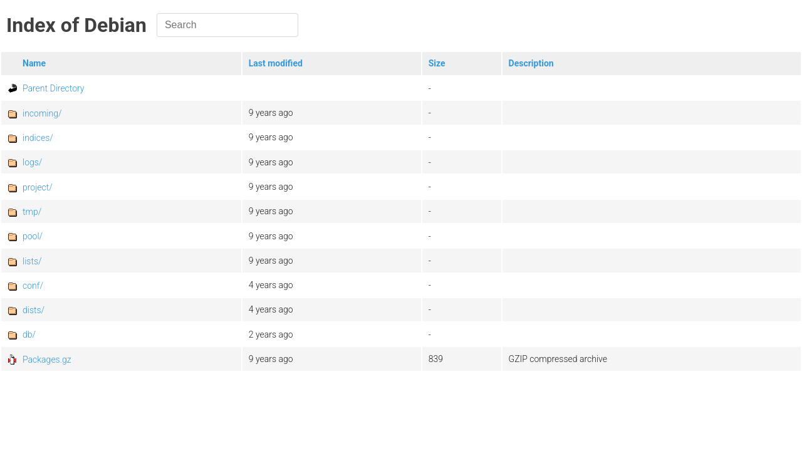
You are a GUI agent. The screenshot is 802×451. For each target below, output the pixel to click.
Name (34, 63)
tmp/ (32, 212)
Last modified (276, 63)
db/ (29, 334)
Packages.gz (47, 360)
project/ (38, 187)
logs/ (32, 162)
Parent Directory (54, 88)
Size (437, 63)
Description (531, 63)
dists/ (33, 310)
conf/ (33, 286)
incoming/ (42, 113)
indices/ (38, 138)
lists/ (32, 261)
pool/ (33, 236)
